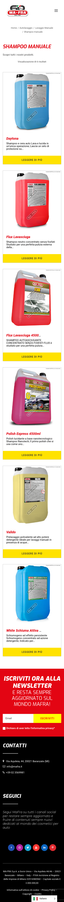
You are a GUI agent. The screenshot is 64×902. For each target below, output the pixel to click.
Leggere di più (32, 160)
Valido (11, 532)
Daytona (12, 138)
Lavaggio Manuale (44, 28)
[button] (56, 10)
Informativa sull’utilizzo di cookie (23, 890)
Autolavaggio (25, 28)
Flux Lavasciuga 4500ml (24, 335)
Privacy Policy (48, 890)
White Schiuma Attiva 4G (24, 630)
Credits (37, 894)
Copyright (27, 894)
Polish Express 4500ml (23, 434)
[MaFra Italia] (17, 11)
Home (14, 28)
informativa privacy (43, 728)
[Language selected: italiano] (44, 898)
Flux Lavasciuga (18, 237)
